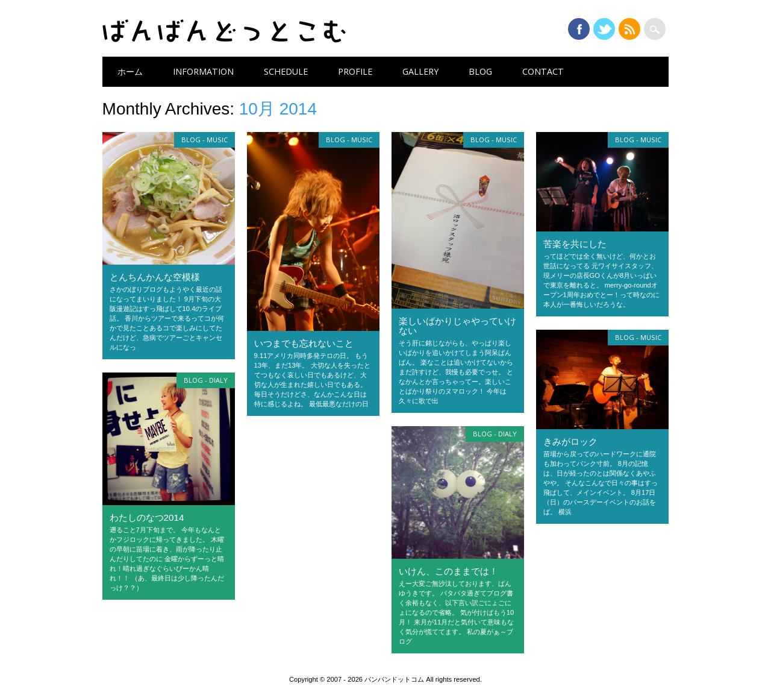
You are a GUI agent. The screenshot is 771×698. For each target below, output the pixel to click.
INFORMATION (203, 71)
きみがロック (570, 441)
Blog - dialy (206, 380)
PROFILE (355, 71)
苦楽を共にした (575, 244)
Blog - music (204, 139)
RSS (629, 29)
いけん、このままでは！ (448, 571)
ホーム (130, 71)
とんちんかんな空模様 (155, 277)
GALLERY (420, 71)
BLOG (480, 71)
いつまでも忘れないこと (304, 343)
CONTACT (543, 71)
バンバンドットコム (224, 31)
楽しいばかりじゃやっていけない (457, 326)
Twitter (604, 29)
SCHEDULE (286, 71)
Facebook (579, 29)
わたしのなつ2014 (147, 517)
